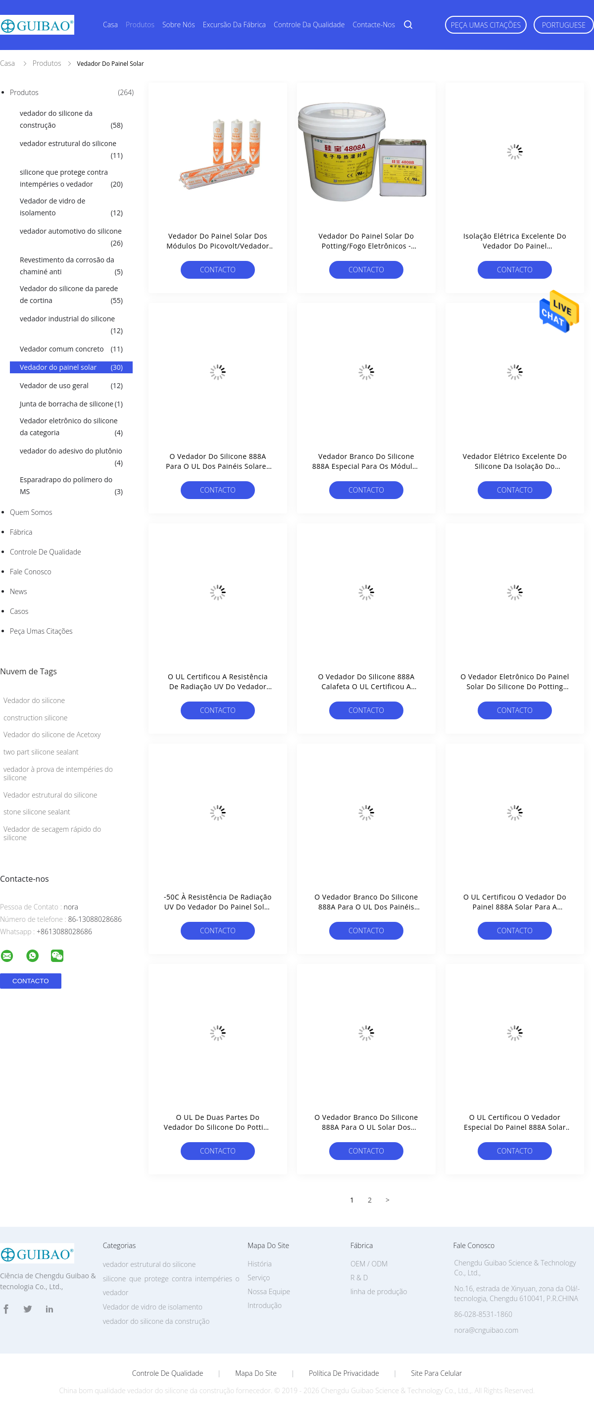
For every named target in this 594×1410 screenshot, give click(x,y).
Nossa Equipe (269, 1291)
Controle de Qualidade (45, 551)
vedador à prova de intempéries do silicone (58, 773)
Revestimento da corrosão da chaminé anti (71, 266)
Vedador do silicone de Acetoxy (52, 734)
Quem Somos (31, 512)
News (18, 591)
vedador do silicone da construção (71, 119)
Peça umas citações (486, 25)
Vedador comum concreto (71, 349)
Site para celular (436, 1373)
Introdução (265, 1305)
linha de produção (378, 1291)
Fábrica (21, 532)
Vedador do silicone (34, 700)
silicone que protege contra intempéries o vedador (71, 178)
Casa (110, 24)
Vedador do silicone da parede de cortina (71, 295)
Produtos (140, 24)
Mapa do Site (256, 1373)
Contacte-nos (373, 24)
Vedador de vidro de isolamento (71, 207)
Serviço (259, 1277)
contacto (218, 269)
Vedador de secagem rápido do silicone (52, 833)
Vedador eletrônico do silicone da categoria (71, 427)
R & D (359, 1277)
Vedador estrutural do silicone (50, 795)
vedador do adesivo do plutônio (71, 457)
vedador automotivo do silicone (71, 237)
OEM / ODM (369, 1263)
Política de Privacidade (344, 1373)
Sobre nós (178, 24)
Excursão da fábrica (234, 24)
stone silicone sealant (36, 811)
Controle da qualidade (309, 24)
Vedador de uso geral (71, 386)
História (260, 1263)
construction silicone (35, 717)
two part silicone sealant (41, 751)
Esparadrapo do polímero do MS (71, 486)
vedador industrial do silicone (71, 325)
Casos (19, 611)
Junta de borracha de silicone (71, 404)
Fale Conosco (30, 571)
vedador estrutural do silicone (71, 150)
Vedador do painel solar (71, 367)
